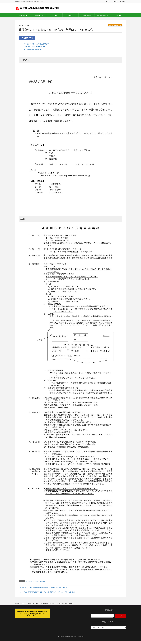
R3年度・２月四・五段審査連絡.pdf (36, 44)
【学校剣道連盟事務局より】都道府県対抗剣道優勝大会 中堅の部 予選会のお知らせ (48, 592)
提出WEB (122, 2)
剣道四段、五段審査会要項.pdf (34, 46)
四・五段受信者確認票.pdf (33, 49)
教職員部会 (43, 581)
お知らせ (114, 2)
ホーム (107, 2)
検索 (120, 616)
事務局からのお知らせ (115, 25)
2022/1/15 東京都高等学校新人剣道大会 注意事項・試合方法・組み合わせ (46, 587)
